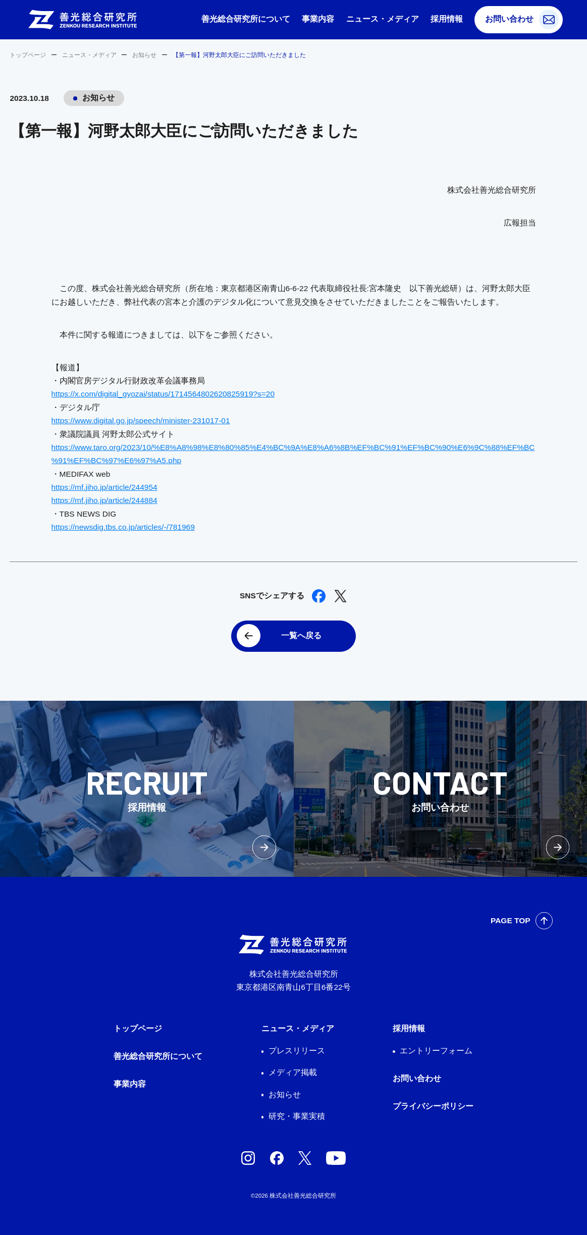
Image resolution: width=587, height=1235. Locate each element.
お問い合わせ (509, 19)
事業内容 (318, 19)
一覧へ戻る (301, 635)
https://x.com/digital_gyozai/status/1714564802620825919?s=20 (163, 393)
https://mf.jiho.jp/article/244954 (104, 487)
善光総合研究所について (245, 19)
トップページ (28, 54)
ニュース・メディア (382, 19)
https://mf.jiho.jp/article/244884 (104, 500)
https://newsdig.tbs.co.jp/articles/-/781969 (123, 527)
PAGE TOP (510, 920)
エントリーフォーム (436, 1050)
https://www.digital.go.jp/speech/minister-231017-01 (140, 420)
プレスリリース (297, 1050)
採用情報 (447, 19)
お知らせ (144, 54)
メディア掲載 (293, 1072)
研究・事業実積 (297, 1116)
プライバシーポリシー (433, 1106)
